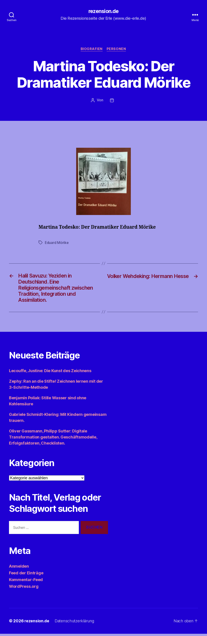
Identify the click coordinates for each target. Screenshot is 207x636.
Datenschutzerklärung (75, 623)
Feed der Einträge (26, 575)
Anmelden (19, 568)
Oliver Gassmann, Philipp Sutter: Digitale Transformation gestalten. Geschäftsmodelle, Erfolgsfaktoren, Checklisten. (53, 439)
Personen (116, 49)
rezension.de (103, 11)
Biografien (92, 49)
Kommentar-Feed (26, 582)
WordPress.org (24, 588)
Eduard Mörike (57, 243)
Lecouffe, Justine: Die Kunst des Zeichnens (50, 373)
